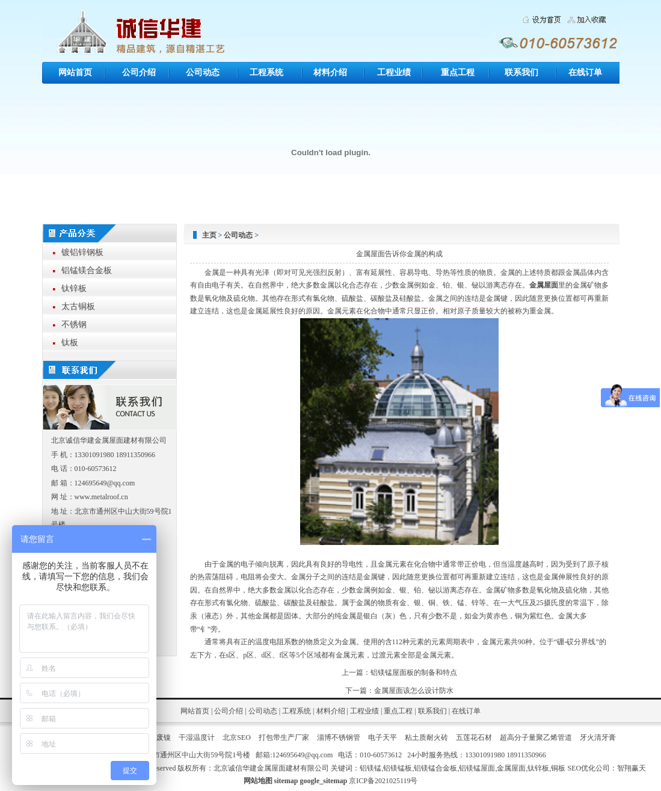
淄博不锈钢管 (338, 737)
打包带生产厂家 (284, 737)
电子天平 (382, 737)
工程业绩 (394, 72)
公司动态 (203, 72)
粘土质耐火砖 (426, 737)
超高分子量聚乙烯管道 (536, 737)
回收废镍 (156, 737)
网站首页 (75, 72)
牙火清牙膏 (598, 737)
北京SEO (237, 737)
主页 (209, 235)
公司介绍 (139, 72)
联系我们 (521, 72)
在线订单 (585, 72)
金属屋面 (543, 285)
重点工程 (458, 72)
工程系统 (266, 72)
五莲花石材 (474, 737)
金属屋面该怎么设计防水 (413, 690)
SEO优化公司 (588, 768)
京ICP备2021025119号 (383, 781)
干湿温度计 (197, 737)
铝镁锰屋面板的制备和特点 (413, 672)
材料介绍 (330, 72)
